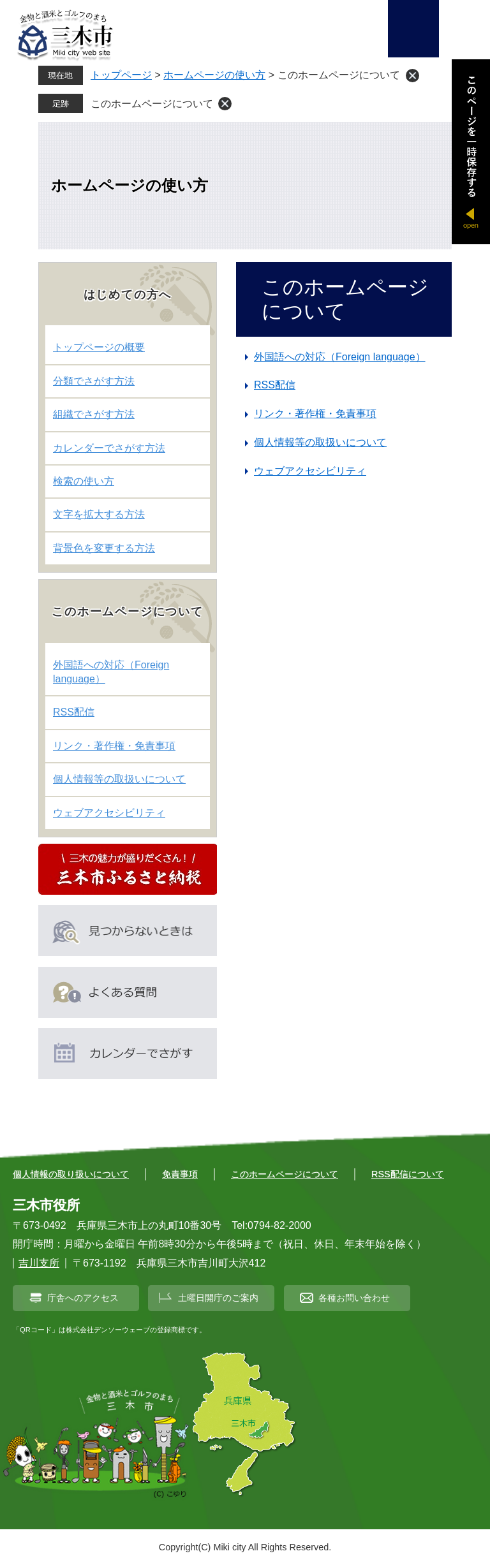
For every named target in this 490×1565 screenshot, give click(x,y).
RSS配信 (274, 384)
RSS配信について (407, 1174)
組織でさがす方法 (94, 414)
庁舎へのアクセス (83, 1298)
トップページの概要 (99, 347)
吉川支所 (39, 1263)
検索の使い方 (83, 481)
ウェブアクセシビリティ (310, 471)
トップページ (121, 75)
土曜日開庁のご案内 (218, 1298)
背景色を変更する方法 (104, 548)
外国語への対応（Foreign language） (340, 356)
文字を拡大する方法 (99, 514)
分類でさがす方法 (94, 381)
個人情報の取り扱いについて (71, 1174)
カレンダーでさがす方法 (109, 448)
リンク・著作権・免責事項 (315, 413)
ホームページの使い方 (214, 75)
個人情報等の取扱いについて (320, 442)
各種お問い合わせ (354, 1298)
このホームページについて (152, 103)
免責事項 (180, 1174)
